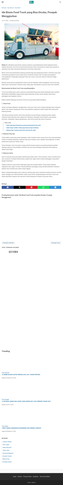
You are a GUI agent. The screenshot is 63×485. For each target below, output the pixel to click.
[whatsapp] (43, 187)
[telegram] (55, 187)
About (14, 476)
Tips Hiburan (5, 373)
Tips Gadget (5, 399)
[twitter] (20, 187)
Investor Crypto (7, 456)
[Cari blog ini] (60, 2)
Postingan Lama (55, 242)
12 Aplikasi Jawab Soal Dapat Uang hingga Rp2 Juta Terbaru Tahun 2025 (26, 401)
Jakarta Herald (7, 442)
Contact (20, 476)
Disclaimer (35, 476)
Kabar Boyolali (7, 447)
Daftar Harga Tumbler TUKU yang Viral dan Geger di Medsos (22, 127)
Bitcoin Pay (6, 459)
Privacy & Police (27, 476)
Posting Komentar (14, 20)
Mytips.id (34, 482)
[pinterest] (31, 187)
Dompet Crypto (7, 462)
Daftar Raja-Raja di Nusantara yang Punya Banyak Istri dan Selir (23, 125)
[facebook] (8, 187)
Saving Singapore (8, 453)
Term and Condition (45, 476)
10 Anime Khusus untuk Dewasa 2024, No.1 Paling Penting (21, 374)
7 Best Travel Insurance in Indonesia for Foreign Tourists (21, 428)
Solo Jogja (6, 444)
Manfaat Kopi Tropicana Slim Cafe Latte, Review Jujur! (21, 130)
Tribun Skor (6, 450)
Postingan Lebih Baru (8, 242)
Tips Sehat (5, 426)
